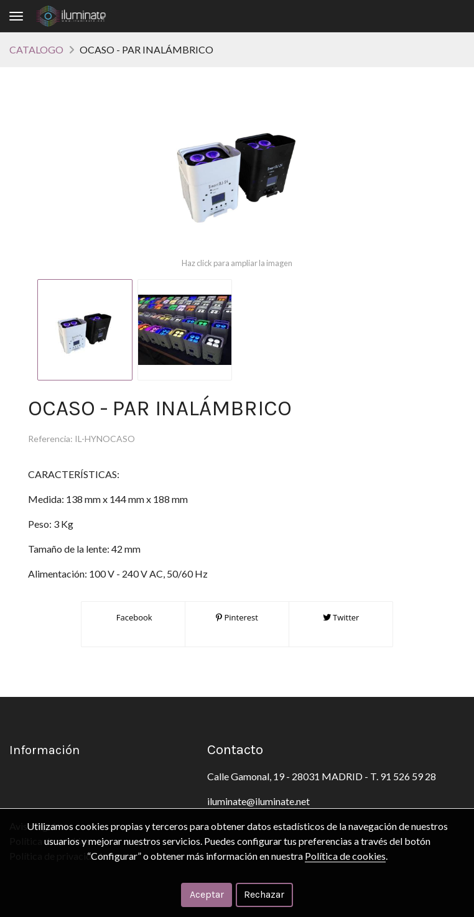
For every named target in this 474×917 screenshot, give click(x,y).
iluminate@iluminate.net (258, 801)
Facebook (133, 617)
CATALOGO (36, 49)
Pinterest (237, 617)
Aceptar (207, 894)
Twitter (341, 617)
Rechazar (264, 894)
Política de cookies (345, 856)
